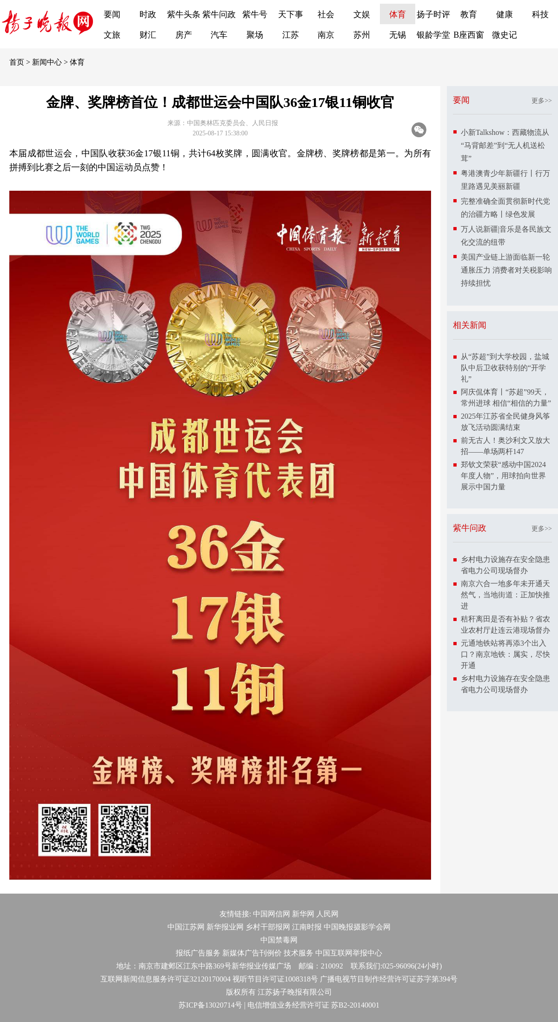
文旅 (112, 35)
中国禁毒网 (279, 940)
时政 (148, 14)
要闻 (112, 14)
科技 (540, 14)
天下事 (290, 14)
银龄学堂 (433, 35)
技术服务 (298, 953)
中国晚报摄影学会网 (357, 927)
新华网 (303, 914)
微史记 (504, 35)
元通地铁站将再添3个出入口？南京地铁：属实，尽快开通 (505, 654)
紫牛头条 (183, 14)
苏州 (361, 35)
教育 (468, 14)
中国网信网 (271, 914)
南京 (326, 35)
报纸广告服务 (198, 953)
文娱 (361, 14)
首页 (16, 62)
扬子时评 (433, 14)
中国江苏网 (186, 927)
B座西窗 (468, 35)
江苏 (290, 35)
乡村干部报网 (268, 927)
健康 (504, 14)
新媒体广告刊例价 (252, 953)
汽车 (219, 35)
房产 (183, 35)
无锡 (397, 35)
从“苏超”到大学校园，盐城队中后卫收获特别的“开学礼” (505, 368)
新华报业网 (225, 927)
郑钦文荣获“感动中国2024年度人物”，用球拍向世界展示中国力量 (503, 476)
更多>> (541, 100)
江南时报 (307, 927)
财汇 (148, 35)
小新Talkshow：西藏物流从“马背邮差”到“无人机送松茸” (505, 145)
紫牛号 (254, 14)
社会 (326, 14)
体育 (397, 14)
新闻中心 (47, 62)
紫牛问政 (219, 14)
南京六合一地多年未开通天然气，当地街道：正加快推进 (505, 595)
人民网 (327, 914)
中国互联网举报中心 (348, 953)
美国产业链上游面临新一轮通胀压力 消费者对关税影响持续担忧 (506, 270)
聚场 (254, 35)
